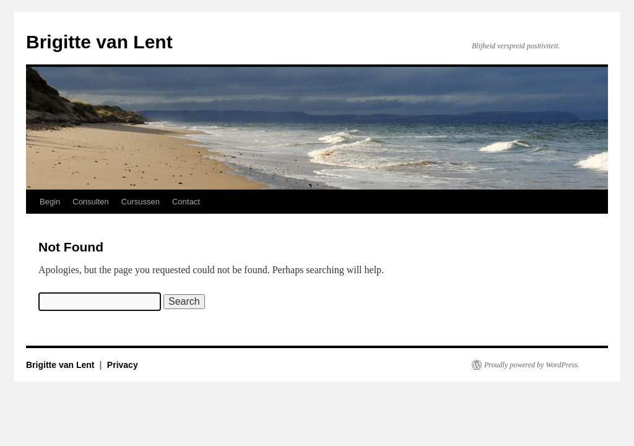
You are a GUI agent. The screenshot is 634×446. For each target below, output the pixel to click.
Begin (50, 201)
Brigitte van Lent (99, 42)
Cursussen (140, 201)
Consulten (90, 201)
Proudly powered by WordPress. (532, 365)
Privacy (122, 365)
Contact (186, 201)
